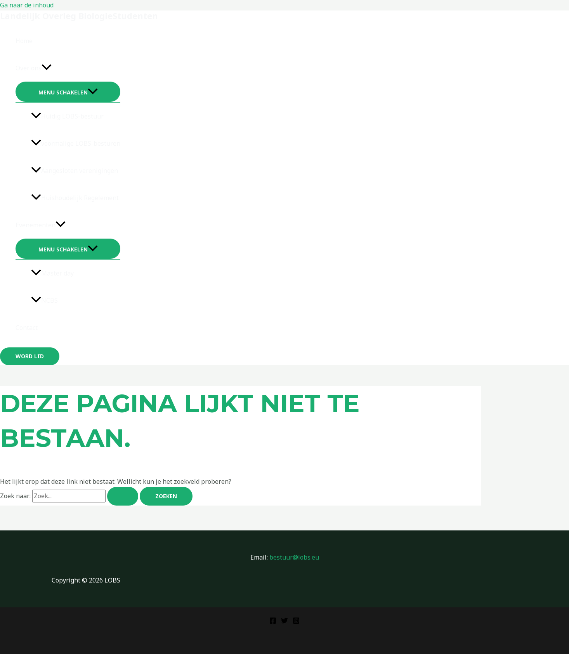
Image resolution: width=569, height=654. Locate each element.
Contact (27, 327)
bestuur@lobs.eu (294, 557)
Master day (52, 273)
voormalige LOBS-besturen (75, 143)
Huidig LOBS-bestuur (67, 116)
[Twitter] (284, 621)
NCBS (44, 300)
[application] (47, 68)
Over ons (34, 68)
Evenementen (41, 225)
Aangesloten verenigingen (74, 170)
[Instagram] (296, 621)
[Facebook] (272, 621)
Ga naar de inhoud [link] (27, 5)
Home (24, 41)
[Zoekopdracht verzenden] (122, 496)
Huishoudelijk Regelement (75, 198)
